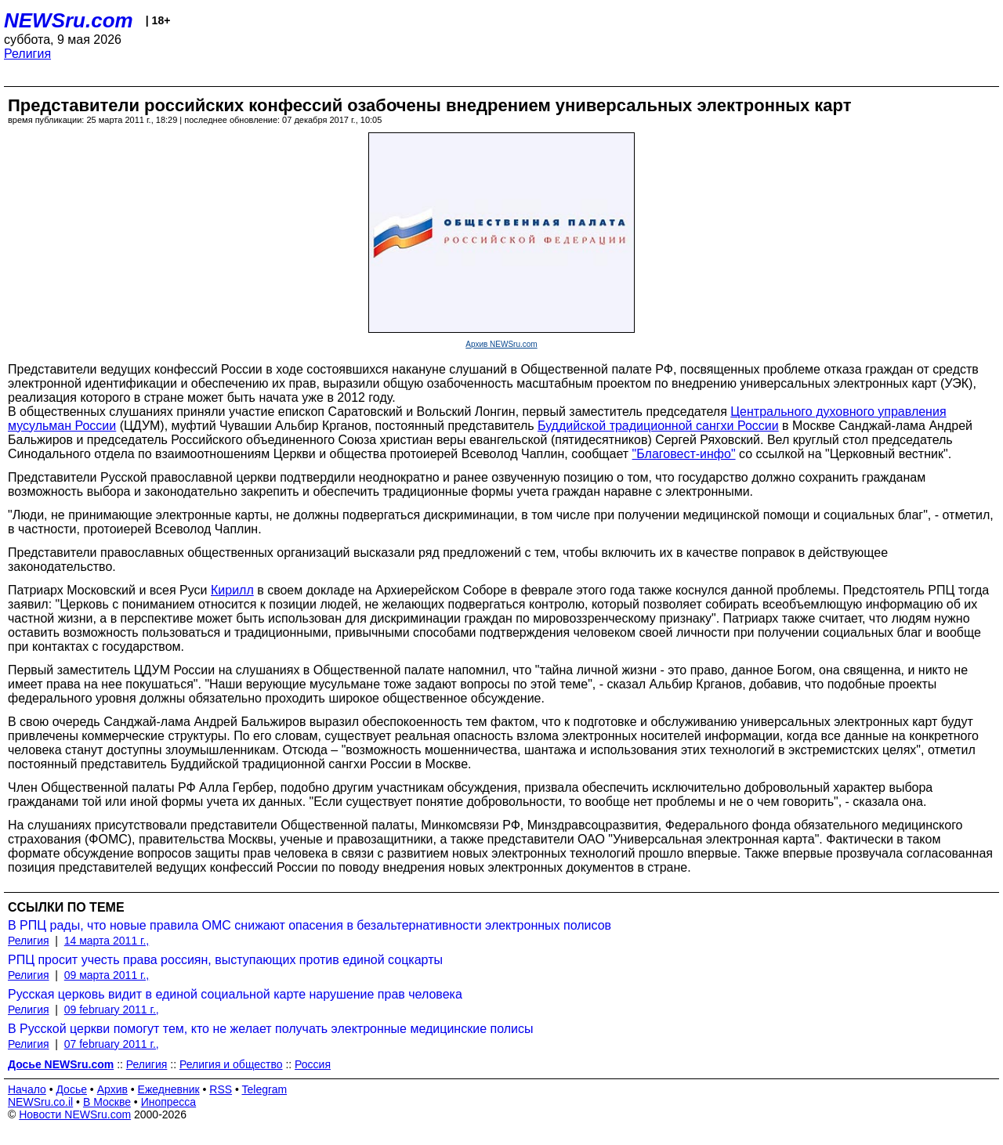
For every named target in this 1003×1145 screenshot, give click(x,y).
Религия (27, 53)
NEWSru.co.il (40, 1102)
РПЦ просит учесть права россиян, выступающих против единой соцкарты (225, 959)
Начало (27, 1089)
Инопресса (169, 1102)
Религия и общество (231, 1064)
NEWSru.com (68, 20)
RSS (220, 1089)
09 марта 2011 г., (107, 975)
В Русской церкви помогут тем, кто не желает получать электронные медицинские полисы (270, 1028)
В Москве (107, 1102)
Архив (112, 1089)
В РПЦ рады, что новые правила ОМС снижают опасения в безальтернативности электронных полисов (309, 925)
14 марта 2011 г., (107, 940)
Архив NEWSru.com (501, 344)
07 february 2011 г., (111, 1044)
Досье (71, 1089)
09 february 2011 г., (111, 1009)
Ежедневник (169, 1089)
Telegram (265, 1089)
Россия (313, 1064)
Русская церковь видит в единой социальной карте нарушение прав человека (235, 994)
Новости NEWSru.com (75, 1114)
